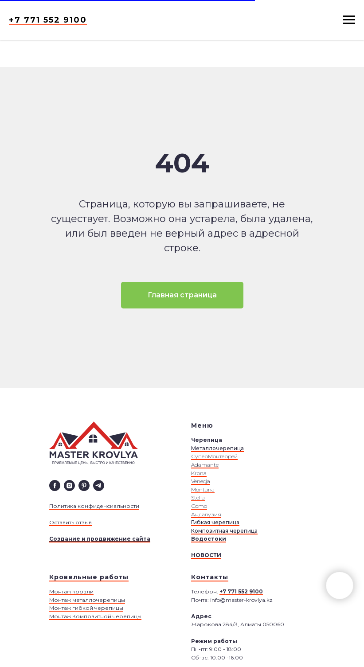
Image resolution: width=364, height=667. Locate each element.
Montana (203, 489)
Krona (199, 473)
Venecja (200, 481)
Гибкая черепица (215, 522)
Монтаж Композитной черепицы (95, 616)
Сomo (199, 506)
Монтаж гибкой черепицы (86, 608)
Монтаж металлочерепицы (87, 600)
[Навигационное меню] (349, 20)
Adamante (205, 464)
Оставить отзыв (70, 522)
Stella (198, 497)
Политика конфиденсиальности (94, 506)
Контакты (209, 577)
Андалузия (206, 514)
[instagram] (69, 485)
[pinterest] (84, 485)
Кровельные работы (89, 577)
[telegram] (98, 485)
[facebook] (54, 485)
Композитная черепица (224, 530)
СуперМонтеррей (214, 456)
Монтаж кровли (71, 591)
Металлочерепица (217, 448)
